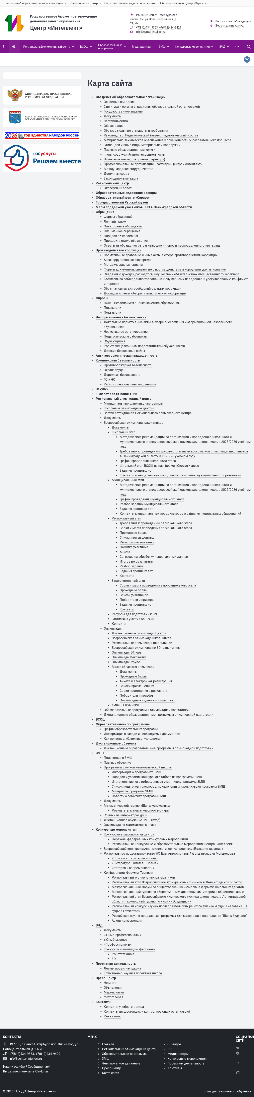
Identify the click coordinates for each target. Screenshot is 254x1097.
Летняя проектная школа (122, 968)
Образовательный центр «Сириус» (123, 197)
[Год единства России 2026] (42, 135)
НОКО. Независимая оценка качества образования (142, 303)
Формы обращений (118, 217)
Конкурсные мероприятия (116, 829)
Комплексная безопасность (118, 360)
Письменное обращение (122, 231)
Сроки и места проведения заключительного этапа (158, 585)
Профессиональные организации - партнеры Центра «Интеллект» (153, 164)
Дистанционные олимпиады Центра (139, 633)
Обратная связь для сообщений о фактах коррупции (142, 288)
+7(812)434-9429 (170, 27)
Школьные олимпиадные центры (129, 408)
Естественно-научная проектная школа (133, 973)
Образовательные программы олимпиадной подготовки (146, 710)
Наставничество (116, 121)
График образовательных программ (131, 729)
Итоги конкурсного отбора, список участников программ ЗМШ (158, 782)
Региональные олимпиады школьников (142, 643)
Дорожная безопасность (122, 375)
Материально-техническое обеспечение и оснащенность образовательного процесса (167, 140)
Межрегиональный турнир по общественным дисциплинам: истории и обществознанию (178, 892)
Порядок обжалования (121, 236)
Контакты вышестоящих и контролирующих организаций (147, 1011)
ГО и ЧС (109, 379)
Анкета (125, 552)
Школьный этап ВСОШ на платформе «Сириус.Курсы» (160, 466)
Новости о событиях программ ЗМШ (139, 796)
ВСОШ (101, 719)
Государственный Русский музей (122, 202)
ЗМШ (100, 753)
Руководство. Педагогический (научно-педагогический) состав (151, 135)
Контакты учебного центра (124, 1007)
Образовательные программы (124, 1054)
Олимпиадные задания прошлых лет (147, 700)
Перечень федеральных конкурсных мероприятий (150, 839)
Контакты (127, 576)
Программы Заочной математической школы (138, 767)
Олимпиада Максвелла (129, 657)
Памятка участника (134, 547)
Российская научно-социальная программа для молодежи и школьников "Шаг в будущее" (179, 916)
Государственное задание (123, 111)
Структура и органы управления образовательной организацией (152, 107)
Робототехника (123, 954)
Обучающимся (114, 341)
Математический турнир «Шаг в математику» (137, 806)
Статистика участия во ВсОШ (133, 619)
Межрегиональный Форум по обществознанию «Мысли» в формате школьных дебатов (178, 887)
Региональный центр (112, 183)
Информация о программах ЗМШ (136, 772)
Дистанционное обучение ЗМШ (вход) (132, 820)
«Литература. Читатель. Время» (135, 863)
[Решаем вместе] (42, 158)
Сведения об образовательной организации (130, 97)
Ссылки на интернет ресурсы (125, 815)
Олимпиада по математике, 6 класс (130, 825)
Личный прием (115, 221)
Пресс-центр (106, 978)
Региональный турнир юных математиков (143, 877)
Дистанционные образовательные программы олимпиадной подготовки (158, 715)
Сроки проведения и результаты (144, 691)
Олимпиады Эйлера (126, 652)
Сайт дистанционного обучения (228, 1091)
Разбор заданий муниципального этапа (149, 504)
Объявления (113, 987)
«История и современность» (133, 868)
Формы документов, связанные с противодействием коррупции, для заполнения (165, 269)
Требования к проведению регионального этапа (156, 523)
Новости (110, 983)
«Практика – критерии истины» (135, 858)
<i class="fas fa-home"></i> (116, 394)
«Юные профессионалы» (122, 935)
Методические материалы (123, 265)
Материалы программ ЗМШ (132, 791)
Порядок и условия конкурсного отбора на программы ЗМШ (157, 777)
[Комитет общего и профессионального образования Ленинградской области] (42, 117)
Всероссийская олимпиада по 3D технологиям (146, 648)
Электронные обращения (123, 226)
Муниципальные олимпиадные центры (133, 403)
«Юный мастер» (115, 940)
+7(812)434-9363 (147, 27)
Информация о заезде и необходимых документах (142, 734)
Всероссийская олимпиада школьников (133, 423)
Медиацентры (178, 1054)
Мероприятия (114, 992)
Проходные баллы (133, 533)
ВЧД (99, 925)
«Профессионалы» (118, 944)
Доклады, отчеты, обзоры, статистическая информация (145, 293)
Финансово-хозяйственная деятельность (134, 154)
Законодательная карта (121, 178)
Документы (113, 116)
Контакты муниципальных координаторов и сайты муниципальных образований (180, 475)
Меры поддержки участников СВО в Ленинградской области (144, 207)
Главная (108, 1044)
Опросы (102, 298)
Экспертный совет (117, 188)
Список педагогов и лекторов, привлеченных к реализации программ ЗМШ (168, 786)
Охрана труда (114, 370)
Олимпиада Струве (126, 662)
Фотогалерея (113, 997)
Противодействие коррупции (118, 250)
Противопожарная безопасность (128, 365)
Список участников (134, 595)
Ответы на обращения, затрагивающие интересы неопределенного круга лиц (162, 245)
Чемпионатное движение (121, 1063)
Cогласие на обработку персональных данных (154, 557)
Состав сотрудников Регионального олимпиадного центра (148, 413)
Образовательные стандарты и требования (136, 130)
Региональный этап (126, 518)
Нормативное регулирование (126, 332)
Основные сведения (119, 102)
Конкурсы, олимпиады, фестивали (129, 949)
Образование (114, 126)
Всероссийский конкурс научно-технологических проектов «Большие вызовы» (163, 849)
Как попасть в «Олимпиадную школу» (132, 739)
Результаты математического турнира (140, 810)
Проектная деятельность (116, 964)
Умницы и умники (125, 705)
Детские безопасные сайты (124, 351)
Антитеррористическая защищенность (127, 355)
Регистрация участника (137, 542)
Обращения (105, 212)
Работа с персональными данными (130, 384)
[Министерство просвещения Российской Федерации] (42, 95)
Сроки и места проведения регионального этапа (156, 528)
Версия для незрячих (229, 25)
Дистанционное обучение (116, 743)
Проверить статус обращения (126, 241)
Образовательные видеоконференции (126, 193)
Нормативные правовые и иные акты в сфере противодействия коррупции (160, 255)
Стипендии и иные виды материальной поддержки (142, 145)
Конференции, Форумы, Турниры (128, 873)
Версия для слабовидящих (233, 21)
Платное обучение (117, 762)
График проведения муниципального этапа (152, 499)
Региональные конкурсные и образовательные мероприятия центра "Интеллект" (172, 844)
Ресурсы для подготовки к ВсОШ (136, 614)
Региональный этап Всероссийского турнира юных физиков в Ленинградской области (177, 882)
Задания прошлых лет (136, 470)
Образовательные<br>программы (123, 724)
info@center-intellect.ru (151, 31)
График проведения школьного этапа (148, 461)
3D (114, 959)
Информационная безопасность (121, 317)
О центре (174, 1044)
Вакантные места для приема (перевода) (134, 159)
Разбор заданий (131, 566)
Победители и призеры (137, 600)
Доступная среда (116, 174)
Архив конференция (127, 920)
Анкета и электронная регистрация (146, 681)
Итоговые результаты (136, 561)
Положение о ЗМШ (118, 758)
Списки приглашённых (137, 686)
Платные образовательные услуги (129, 150)
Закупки (102, 389)
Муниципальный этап (128, 480)
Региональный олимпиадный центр (123, 399)
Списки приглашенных (137, 537)
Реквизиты (112, 1016)
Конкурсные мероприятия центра (129, 834)
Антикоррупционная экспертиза (127, 260)
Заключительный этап (128, 581)
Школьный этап (123, 432)
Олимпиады (113, 628)
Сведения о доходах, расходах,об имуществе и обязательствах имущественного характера (171, 274)
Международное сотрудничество (128, 169)
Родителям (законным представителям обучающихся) (144, 346)
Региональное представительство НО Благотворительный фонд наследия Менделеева (169, 853)
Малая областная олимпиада (133, 667)
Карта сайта (110, 1073)
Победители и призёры (137, 695)
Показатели (112, 308)
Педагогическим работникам (125, 336)
